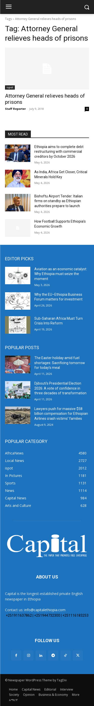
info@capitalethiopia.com (44, 609)
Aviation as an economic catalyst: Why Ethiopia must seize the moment (60, 274)
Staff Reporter (15, 109)
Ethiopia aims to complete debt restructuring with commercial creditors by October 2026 (58, 151)
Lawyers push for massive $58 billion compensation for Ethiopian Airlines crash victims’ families (61, 414)
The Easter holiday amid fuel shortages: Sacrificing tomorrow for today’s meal (59, 363)
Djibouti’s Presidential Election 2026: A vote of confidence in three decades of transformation (60, 388)
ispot (10, 87)
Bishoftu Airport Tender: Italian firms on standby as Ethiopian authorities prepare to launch (58, 201)
